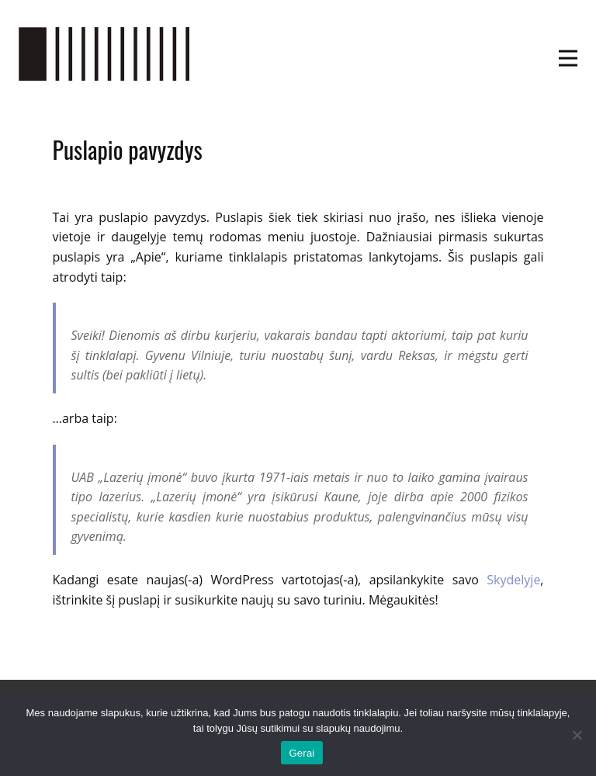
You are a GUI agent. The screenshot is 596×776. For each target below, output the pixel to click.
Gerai (301, 753)
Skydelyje (513, 579)
